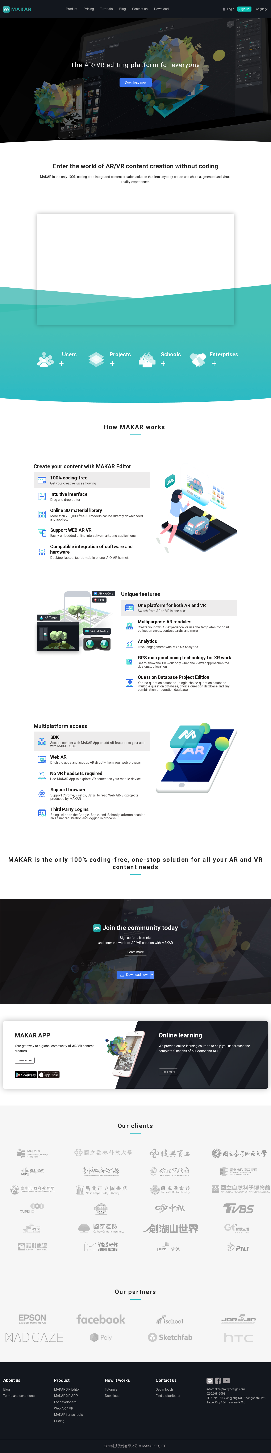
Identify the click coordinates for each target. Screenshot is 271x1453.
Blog (122, 10)
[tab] (92, 480)
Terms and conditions (19, 1396)
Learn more (135, 952)
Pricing (89, 10)
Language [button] (261, 9)
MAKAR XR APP (66, 1396)
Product (71, 10)
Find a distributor (168, 1396)
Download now (135, 82)
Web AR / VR (63, 1408)
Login (230, 9)
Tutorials (106, 10)
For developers (65, 1402)
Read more (168, 1071)
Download (161, 10)
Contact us (140, 10)
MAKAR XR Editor (67, 1389)
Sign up (244, 9)
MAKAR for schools (68, 1415)
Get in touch (164, 1389)
